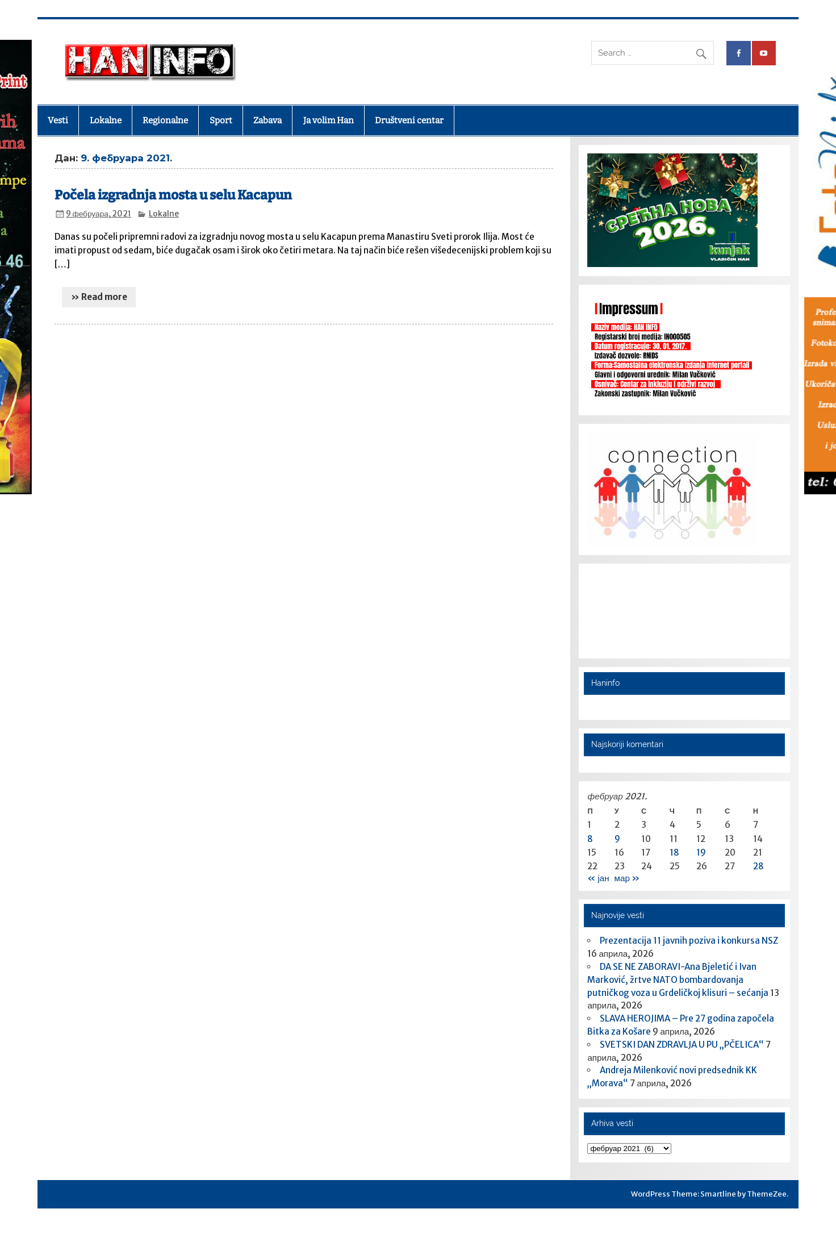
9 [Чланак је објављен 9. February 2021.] (617, 838)
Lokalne (106, 120)
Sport (221, 120)
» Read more (99, 296)
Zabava (267, 120)
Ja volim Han (328, 120)
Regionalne (165, 120)
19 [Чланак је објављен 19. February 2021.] (701, 852)
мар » (627, 878)
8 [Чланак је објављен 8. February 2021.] (590, 838)
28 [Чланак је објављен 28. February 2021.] (758, 866)
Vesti (58, 120)
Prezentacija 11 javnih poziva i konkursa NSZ (689, 940)
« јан (598, 878)
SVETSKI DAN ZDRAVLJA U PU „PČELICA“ (682, 1044)
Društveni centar (409, 120)
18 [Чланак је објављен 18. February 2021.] (674, 852)
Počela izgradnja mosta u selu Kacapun (173, 195)
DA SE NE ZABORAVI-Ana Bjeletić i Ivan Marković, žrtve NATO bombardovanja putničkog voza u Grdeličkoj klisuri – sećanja (677, 979)
